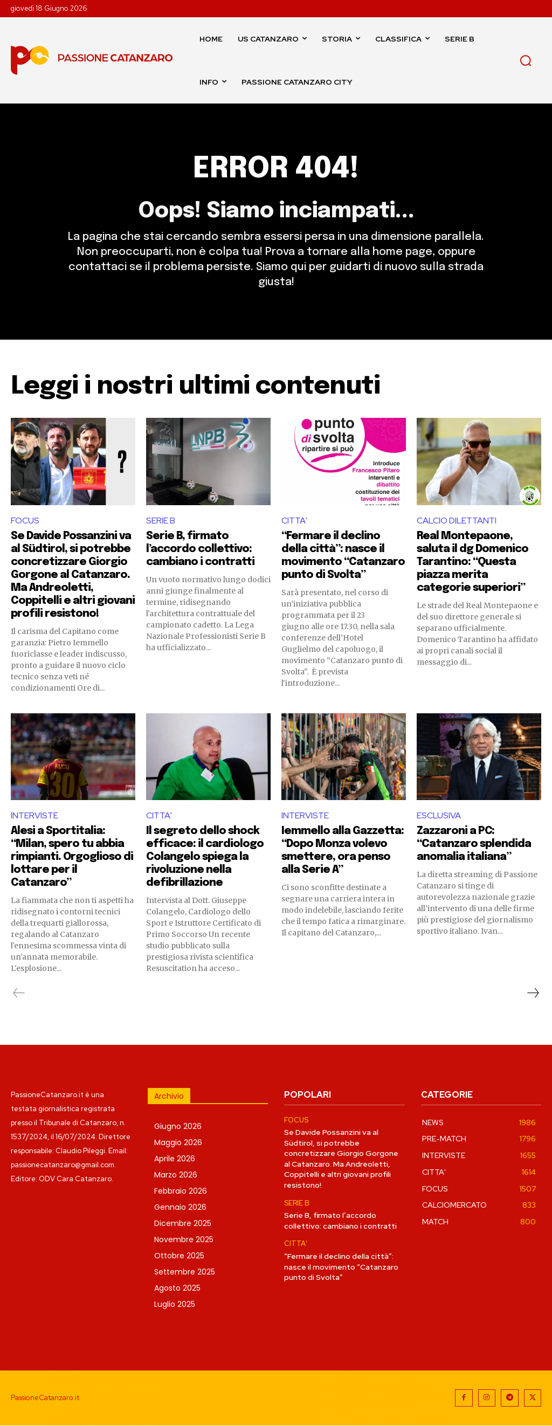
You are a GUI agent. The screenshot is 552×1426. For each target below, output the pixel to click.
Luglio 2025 (174, 1304)
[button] (525, 60)
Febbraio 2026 (180, 1191)
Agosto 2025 (177, 1288)
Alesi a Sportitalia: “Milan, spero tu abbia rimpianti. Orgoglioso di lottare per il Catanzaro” (72, 856)
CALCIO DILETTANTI (456, 520)
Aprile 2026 (174, 1158)
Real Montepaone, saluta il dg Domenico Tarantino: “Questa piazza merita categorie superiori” (472, 562)
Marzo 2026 (175, 1174)
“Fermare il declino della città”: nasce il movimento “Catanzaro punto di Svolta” (341, 1266)
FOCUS (25, 520)
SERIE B (160, 520)
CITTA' (294, 520)
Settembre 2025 (184, 1271)
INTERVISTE (34, 816)
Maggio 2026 (178, 1142)
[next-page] (532, 993)
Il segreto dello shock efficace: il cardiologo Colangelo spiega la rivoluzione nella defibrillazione (205, 856)
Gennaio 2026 (180, 1207)
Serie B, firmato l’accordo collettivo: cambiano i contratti (200, 549)
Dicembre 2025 (182, 1223)
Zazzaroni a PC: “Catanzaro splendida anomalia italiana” (474, 844)
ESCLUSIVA (439, 816)
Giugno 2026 (178, 1126)
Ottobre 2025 (179, 1255)
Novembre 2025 (183, 1239)
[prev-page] (19, 993)
